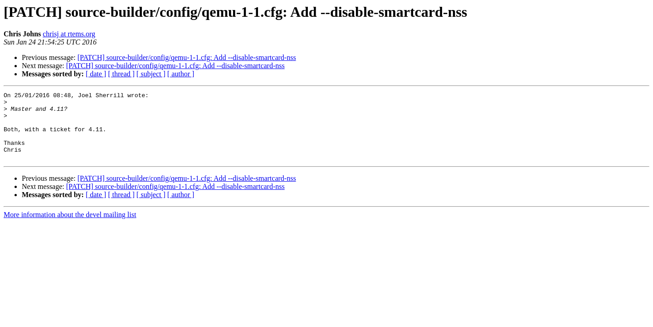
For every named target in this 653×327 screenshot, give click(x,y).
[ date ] (96, 74)
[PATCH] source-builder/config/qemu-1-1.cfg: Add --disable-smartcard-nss (187, 57)
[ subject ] (151, 74)
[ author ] (181, 74)
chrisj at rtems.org (69, 34)
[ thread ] (121, 74)
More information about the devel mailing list (70, 228)
